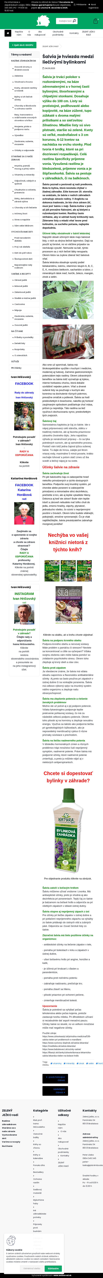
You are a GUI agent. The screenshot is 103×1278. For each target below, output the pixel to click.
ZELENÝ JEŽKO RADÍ (88, 33)
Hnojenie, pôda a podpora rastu (22, 128)
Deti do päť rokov (23, 253)
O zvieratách (20, 355)
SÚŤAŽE (15, 361)
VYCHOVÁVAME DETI (22, 231)
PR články (16, 367)
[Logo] (23, 21)
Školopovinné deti (23, 259)
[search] (63, 20)
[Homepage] (8, 33)
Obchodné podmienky (58, 33)
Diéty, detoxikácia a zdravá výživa (24, 200)
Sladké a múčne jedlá (25, 298)
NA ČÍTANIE (17, 331)
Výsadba (18, 135)
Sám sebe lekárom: (23, 225)
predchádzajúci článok (56, 1078)
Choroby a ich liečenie (25, 207)
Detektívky (19, 343)
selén (91, 1063)
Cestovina (19, 304)
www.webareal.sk (62, 1275)
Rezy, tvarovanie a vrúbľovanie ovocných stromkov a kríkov (25, 117)
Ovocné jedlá (21, 325)
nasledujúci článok (59, 1091)
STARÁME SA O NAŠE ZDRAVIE (22, 158)
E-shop (22, 45)
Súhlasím (53, 1268)
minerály (70, 1063)
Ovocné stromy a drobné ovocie (23, 68)
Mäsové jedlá (21, 286)
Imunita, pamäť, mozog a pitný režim (24, 167)
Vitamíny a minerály (24, 174)
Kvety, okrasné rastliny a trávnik (25, 89)
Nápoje (18, 310)
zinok (81, 1063)
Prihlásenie (81, 4)
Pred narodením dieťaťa (22, 239)
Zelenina (18, 76)
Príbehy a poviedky (23, 337)
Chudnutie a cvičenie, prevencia (25, 191)
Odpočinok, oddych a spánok (25, 182)
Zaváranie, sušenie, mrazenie (23, 143)
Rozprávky (19, 349)
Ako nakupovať (40, 33)
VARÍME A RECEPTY (21, 273)
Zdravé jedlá (20, 280)
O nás (29, 33)
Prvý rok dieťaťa (22, 247)
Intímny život (20, 213)
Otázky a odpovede (24, 150)
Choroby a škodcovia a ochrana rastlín (25, 107)
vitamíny (57, 1063)
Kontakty (74, 33)
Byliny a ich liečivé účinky (23, 98)
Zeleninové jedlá (22, 292)
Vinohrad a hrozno (23, 82)
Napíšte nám (19, 33)
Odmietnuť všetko (31, 1268)
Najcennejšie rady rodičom (23, 266)
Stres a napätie (22, 219)
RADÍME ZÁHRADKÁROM (23, 60)
